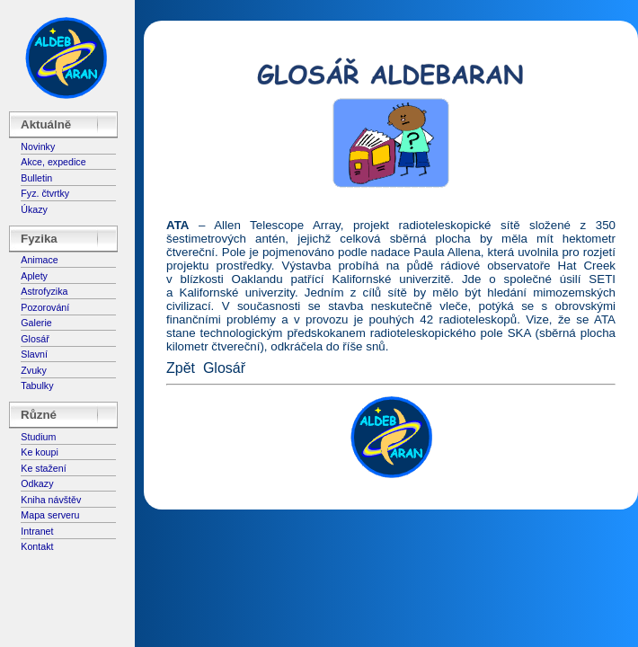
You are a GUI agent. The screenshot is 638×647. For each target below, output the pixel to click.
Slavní (34, 354)
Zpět (180, 368)
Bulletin (36, 178)
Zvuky (33, 370)
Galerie (36, 322)
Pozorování (45, 307)
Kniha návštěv (51, 499)
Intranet (37, 531)
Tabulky (37, 385)
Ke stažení (43, 468)
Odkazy (37, 483)
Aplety (34, 275)
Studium (38, 436)
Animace (39, 259)
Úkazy (34, 209)
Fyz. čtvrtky (45, 193)
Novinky (38, 146)
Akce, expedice (53, 161)
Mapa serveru (50, 515)
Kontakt (37, 546)
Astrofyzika (44, 291)
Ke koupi (39, 452)
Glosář (35, 338)
